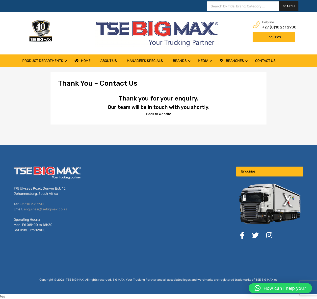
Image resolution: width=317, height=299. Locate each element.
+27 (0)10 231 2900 (274, 27)
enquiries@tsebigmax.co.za (45, 209)
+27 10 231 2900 (33, 204)
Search (289, 6)
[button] (280, 288)
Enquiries (273, 37)
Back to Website (158, 114)
